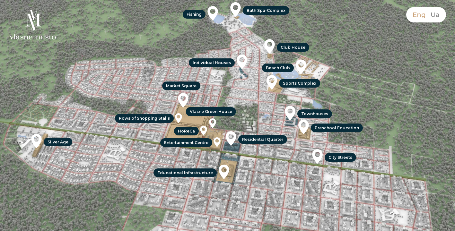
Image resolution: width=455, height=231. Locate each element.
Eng (419, 14)
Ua (435, 14)
